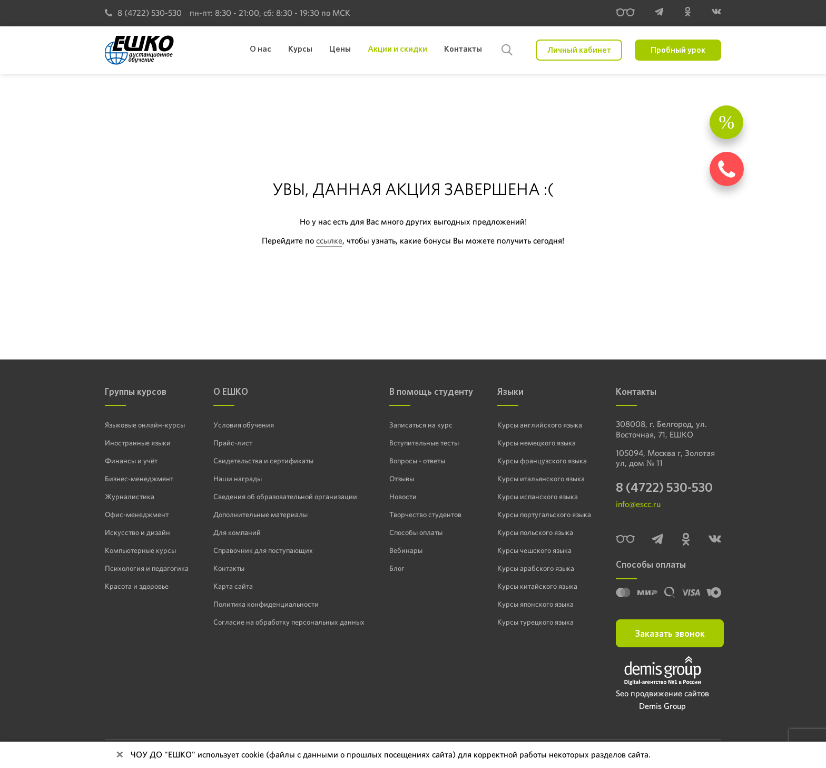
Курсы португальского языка (544, 514)
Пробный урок (678, 49)
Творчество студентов (425, 514)
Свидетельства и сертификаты (263, 460)
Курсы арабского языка (535, 568)
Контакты (228, 568)
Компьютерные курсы (140, 550)
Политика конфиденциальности (266, 604)
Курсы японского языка (535, 604)
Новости (403, 496)
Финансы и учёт (131, 460)
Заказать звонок (670, 633)
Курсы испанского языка (537, 496)
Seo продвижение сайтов (662, 693)
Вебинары (405, 550)
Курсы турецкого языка (535, 622)
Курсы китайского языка (537, 586)
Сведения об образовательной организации (285, 496)
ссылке (329, 240)
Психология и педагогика (147, 568)
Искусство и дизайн (137, 532)
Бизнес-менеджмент (139, 478)
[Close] (119, 754)
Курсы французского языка (542, 460)
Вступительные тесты (424, 443)
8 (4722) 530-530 (143, 12)
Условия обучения (243, 425)
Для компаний (237, 532)
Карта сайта (233, 586)
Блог (397, 568)
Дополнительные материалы (260, 514)
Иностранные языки (138, 443)
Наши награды (237, 478)
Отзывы (401, 478)
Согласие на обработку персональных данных (289, 622)
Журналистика (129, 496)
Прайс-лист (232, 443)
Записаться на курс (421, 425)
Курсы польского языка (535, 532)
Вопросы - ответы (417, 460)
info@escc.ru (638, 504)
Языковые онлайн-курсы (145, 425)
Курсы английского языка (539, 425)
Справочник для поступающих (263, 550)
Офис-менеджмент (137, 514)
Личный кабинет (579, 49)
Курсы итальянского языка (541, 478)
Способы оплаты (415, 532)
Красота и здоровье (137, 586)
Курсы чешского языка (534, 550)
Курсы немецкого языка (536, 443)
